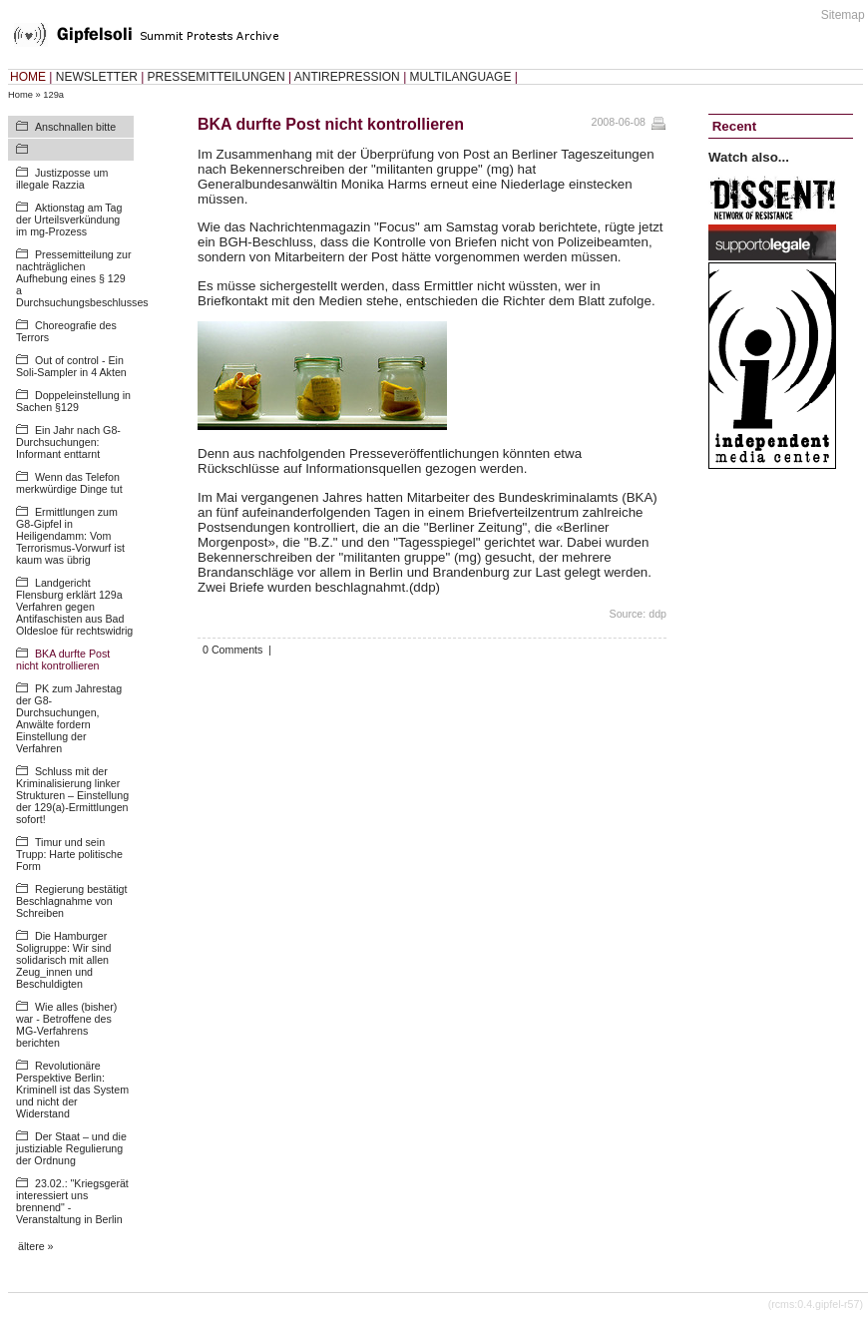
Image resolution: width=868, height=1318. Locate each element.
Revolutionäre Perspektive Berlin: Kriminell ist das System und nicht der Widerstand (72, 1089)
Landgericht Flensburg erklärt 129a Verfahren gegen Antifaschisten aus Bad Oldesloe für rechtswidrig (74, 607)
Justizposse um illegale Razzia (62, 179)
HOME (28, 77)
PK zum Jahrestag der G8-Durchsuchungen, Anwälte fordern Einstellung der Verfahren (69, 718)
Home (20, 95)
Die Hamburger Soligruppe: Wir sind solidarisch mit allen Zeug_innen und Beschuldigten (63, 960)
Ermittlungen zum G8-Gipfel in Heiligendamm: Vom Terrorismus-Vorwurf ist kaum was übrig (70, 536)
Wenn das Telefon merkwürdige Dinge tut (69, 483)
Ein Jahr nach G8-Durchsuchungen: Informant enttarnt (68, 442)
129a (53, 95)
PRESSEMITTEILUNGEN (216, 77)
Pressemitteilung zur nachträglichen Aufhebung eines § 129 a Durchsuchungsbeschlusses (82, 278)
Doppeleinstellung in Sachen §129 (73, 401)
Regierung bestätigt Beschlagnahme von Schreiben (71, 901)
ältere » (36, 1246)
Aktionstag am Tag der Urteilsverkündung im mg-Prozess (69, 219)
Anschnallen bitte (75, 127)
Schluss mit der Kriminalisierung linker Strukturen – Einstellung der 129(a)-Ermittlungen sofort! (72, 795)
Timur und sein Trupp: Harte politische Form (69, 854)
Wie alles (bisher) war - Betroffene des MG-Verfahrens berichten (66, 1025)
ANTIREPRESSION (347, 77)
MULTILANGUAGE (461, 77)
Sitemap (843, 15)
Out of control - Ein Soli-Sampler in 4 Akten (71, 366)
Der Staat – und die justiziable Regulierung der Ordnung (71, 1148)
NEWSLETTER (97, 77)
